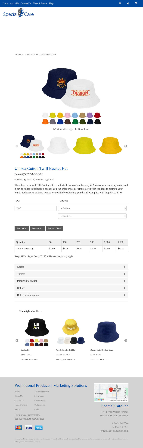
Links (36, 409)
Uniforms (84, 20)
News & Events (40, 3)
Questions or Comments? (27, 415)
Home (5, 3)
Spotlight (102, 20)
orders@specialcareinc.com (114, 430)
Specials (18, 409)
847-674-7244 (121, 423)
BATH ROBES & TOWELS (126, 20)
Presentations (65, 20)
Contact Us (26, 3)
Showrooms (39, 396)
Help (51, 3)
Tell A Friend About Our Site (29, 418)
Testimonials (39, 405)
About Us (14, 3)
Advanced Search (41, 20)
